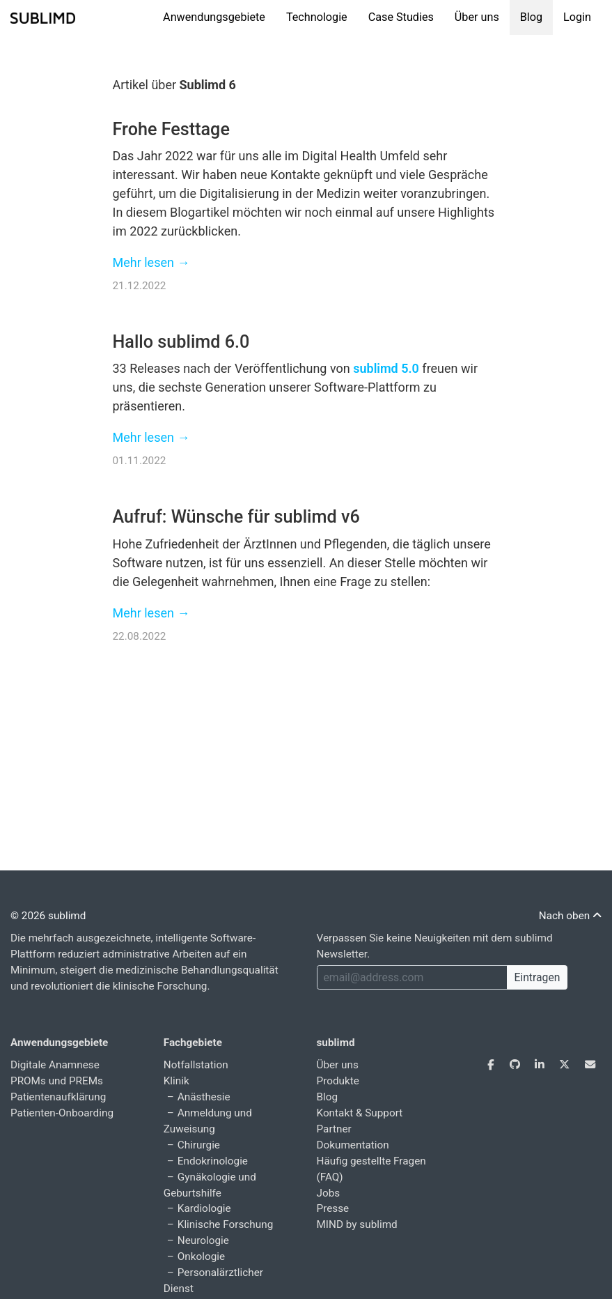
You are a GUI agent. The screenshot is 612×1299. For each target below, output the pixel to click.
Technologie (316, 17)
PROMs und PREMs (56, 1081)
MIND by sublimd (357, 1224)
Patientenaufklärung (58, 1097)
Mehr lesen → (151, 262)
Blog (531, 17)
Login (577, 17)
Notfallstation (196, 1065)
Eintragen (537, 977)
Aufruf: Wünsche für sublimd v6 (236, 517)
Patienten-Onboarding (61, 1113)
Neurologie (203, 1240)
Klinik (176, 1081)
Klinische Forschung (225, 1224)
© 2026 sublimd (48, 915)
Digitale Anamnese (55, 1065)
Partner (334, 1129)
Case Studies (401, 17)
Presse (333, 1208)
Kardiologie (204, 1208)
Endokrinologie (213, 1161)
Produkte (338, 1081)
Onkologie (201, 1256)
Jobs (328, 1193)
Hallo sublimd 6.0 (181, 342)
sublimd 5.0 (386, 368)
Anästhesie (204, 1097)
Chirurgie (199, 1145)
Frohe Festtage (171, 129)
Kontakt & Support (360, 1113)
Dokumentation (353, 1145)
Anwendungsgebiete (214, 17)
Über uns (477, 17)
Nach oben (570, 915)
